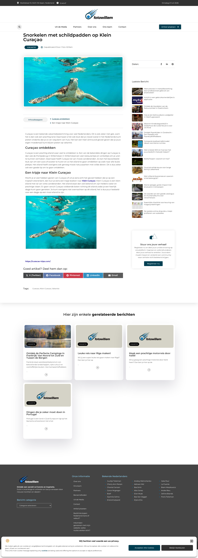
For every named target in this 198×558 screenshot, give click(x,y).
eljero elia (138, 508)
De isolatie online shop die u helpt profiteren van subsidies (158, 221)
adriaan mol (139, 493)
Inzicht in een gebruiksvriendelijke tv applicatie (159, 107)
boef (109, 502)
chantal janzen (113, 496)
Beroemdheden (80, 504)
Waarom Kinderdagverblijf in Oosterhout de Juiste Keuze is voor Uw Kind (158, 134)
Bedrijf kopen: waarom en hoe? (157, 167)
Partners (77, 27)
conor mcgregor (113, 499)
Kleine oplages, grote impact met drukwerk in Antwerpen (157, 195)
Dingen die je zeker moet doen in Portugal (45, 421)
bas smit (137, 496)
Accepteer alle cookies (144, 548)
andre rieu (165, 499)
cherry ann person (114, 493)
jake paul (165, 490)
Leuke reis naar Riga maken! (94, 362)
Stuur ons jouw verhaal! (153, 253)
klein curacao (45, 297)
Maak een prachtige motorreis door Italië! (149, 363)
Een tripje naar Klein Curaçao (65, 131)
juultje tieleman (114, 490)
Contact (122, 27)
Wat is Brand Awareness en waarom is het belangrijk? (158, 186)
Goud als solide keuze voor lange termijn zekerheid (157, 177)
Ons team (107, 27)
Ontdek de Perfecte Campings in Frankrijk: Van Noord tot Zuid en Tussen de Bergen (45, 364)
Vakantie (31, 56)
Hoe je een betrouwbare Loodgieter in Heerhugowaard (158, 124)
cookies (44, 551)
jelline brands (167, 502)
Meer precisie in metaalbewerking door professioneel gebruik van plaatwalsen (158, 99)
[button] (191, 541)
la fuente (165, 493)
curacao (35, 297)
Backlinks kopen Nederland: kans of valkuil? (81, 524)
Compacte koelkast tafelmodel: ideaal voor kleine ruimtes (157, 151)
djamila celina (113, 505)
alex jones (138, 499)
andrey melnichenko (142, 490)
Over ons (92, 27)
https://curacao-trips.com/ (38, 270)
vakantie (55, 297)
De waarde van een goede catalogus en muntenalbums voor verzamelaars (159, 204)
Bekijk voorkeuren (177, 548)
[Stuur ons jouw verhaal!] (153, 245)
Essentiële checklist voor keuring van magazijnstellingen (159, 212)
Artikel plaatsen (79, 517)
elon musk (138, 502)
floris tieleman (167, 505)
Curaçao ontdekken (61, 127)
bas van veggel (140, 505)
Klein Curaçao (88, 189)
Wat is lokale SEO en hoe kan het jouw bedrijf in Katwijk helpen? (157, 159)
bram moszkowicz (168, 496)
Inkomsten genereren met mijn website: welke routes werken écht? (81, 535)
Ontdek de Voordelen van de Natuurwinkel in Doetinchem (156, 116)
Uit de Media (61, 27)
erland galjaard (113, 508)
